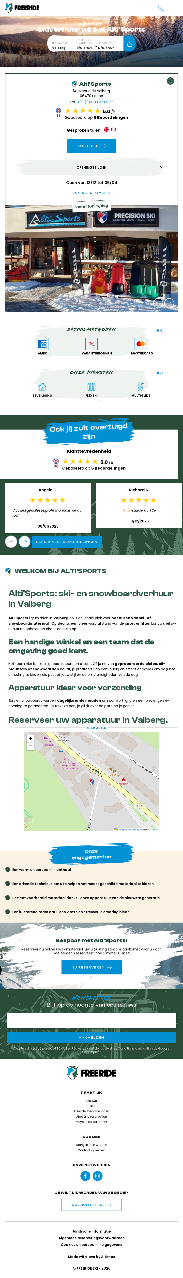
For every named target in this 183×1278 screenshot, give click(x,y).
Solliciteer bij (91, 1205)
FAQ (91, 1106)
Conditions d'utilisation (135, 1048)
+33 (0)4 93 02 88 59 (95, 102)
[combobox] (63, 47)
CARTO (155, 830)
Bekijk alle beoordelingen (67, 542)
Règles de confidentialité (90, 1048)
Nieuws (91, 1101)
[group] (91, 258)
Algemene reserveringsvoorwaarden (92, 1238)
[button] (158, 303)
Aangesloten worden (91, 1145)
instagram (98, 1176)
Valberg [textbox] (58, 48)
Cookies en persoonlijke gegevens (91, 1244)
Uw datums (84, 40)
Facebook (85, 1176)
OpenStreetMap (132, 830)
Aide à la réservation (91, 1116)
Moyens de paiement (91, 1122)
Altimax (108, 1256)
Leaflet (118, 830)
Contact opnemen (89, 193)
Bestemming (60, 43)
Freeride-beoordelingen (91, 1111)
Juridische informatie (91, 1231)
